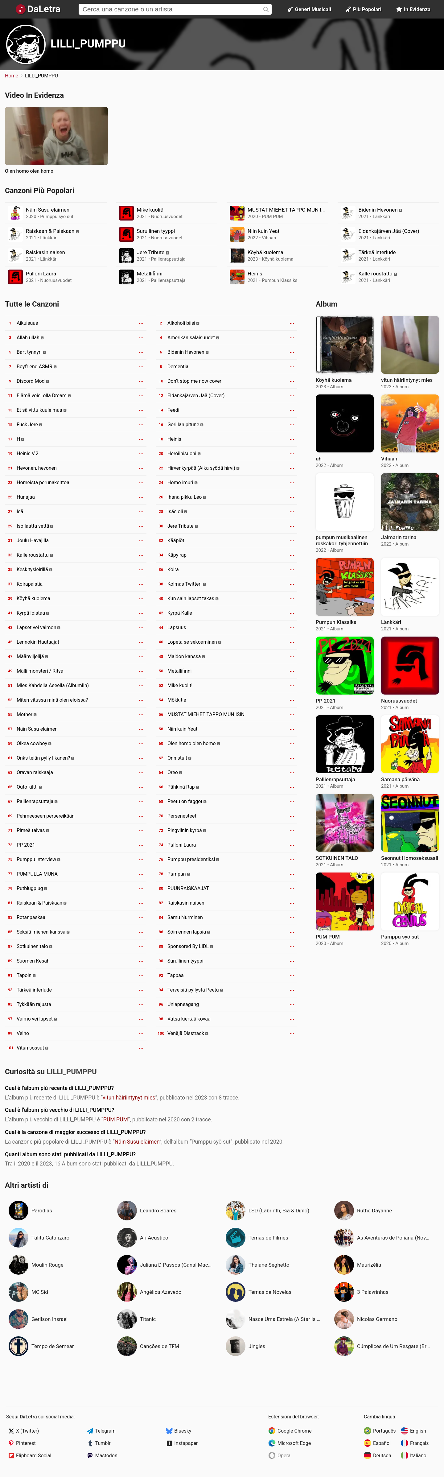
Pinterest (26, 1443)
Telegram (105, 1431)
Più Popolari (363, 9)
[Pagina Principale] (38, 9)
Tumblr (103, 1443)
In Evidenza (413, 9)
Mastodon (106, 1455)
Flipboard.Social (33, 1455)
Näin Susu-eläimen (137, 1142)
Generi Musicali (309, 9)
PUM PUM (115, 1119)
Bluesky (182, 1431)
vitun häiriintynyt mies (129, 1098)
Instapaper (186, 1443)
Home (11, 76)
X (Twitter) (27, 1431)
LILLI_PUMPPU (88, 43)
